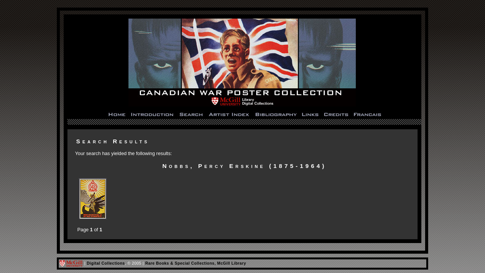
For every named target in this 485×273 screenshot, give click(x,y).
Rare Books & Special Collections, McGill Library (195, 263)
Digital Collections (106, 263)
